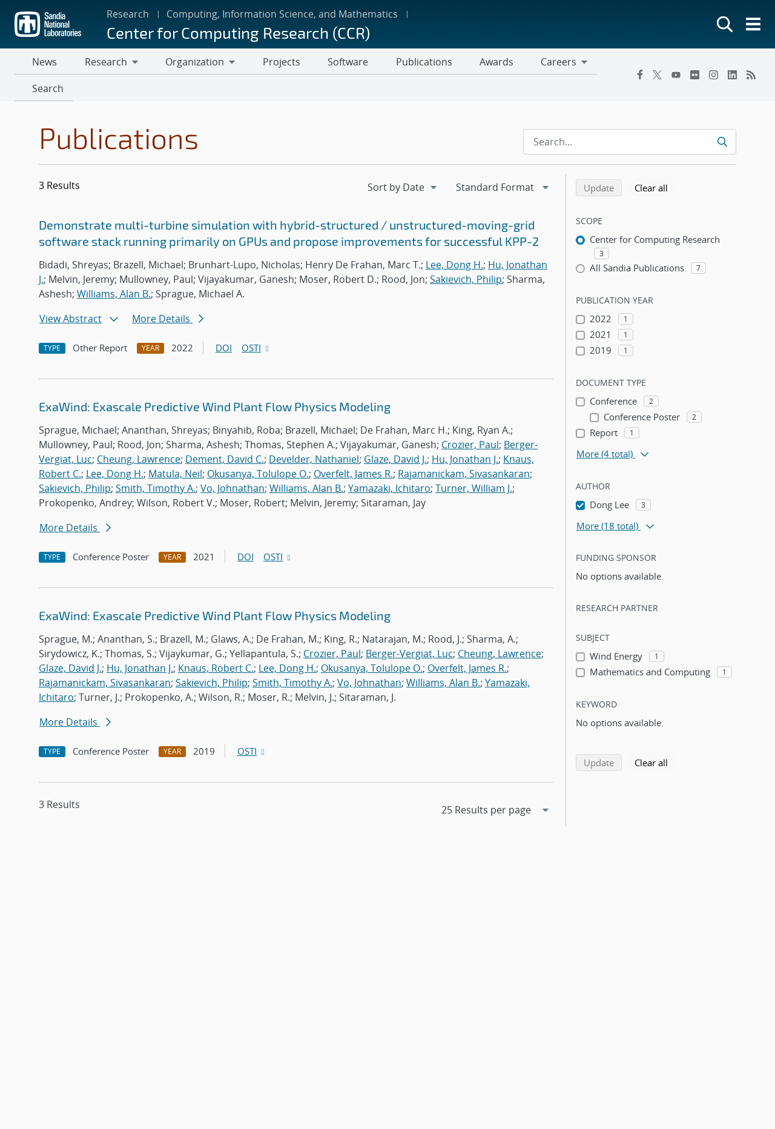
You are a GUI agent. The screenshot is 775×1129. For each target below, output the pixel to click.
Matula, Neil (175, 448)
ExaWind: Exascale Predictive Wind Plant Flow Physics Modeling (215, 382)
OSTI (256, 323)
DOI (224, 323)
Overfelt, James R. (353, 448)
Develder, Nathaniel (314, 434)
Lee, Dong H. (454, 240)
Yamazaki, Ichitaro (389, 463)
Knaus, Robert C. (216, 643)
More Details (167, 293)
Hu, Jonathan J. (465, 434)
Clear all (655, 162)
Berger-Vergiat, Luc (409, 628)
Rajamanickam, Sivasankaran (464, 448)
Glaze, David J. (395, 434)
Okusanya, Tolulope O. (258, 448)
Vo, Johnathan (232, 463)
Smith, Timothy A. (156, 463)
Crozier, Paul (470, 419)
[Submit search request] (722, 117)
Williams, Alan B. (114, 269)
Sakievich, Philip (466, 254)
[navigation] (403, 162)
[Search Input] (629, 117)
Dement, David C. (224, 434)
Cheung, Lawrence (138, 434)
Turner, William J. (473, 463)
